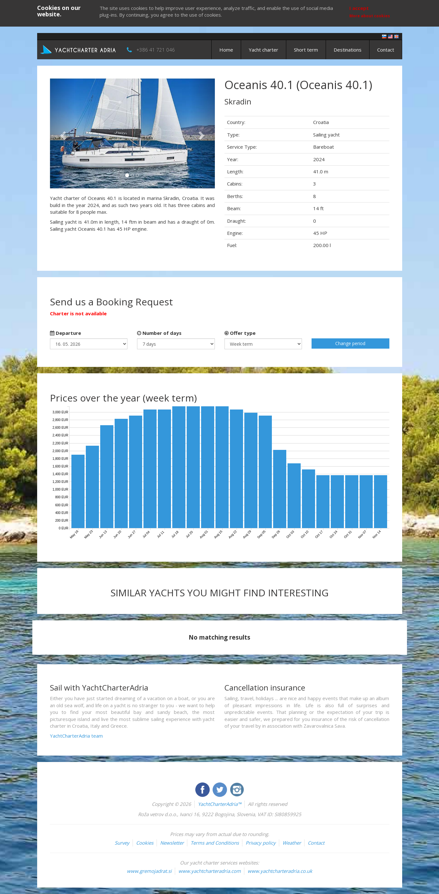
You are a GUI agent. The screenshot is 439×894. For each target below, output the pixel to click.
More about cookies (369, 16)
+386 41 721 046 (155, 49)
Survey (122, 843)
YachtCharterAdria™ (219, 804)
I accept (359, 8)
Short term (306, 49)
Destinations (348, 49)
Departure (65, 333)
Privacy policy (261, 843)
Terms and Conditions (215, 843)
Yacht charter (263, 49)
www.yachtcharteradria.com (209, 871)
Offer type (240, 333)
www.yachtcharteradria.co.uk (280, 871)
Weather (291, 843)
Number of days (159, 333)
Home (226, 49)
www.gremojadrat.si (149, 871)
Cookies (144, 843)
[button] (62, 133)
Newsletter (172, 843)
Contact (385, 49)
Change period (350, 343)
